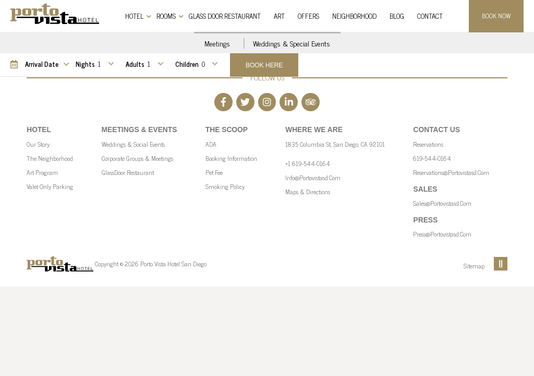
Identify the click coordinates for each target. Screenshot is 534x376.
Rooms (166, 15)
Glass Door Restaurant (225, 15)
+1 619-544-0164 (307, 163)
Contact (430, 15)
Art (279, 15)
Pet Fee (214, 172)
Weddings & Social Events (133, 144)
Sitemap (474, 266)
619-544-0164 (432, 158)
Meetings (217, 43)
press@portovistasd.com (442, 234)
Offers (308, 15)
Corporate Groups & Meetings (137, 158)
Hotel (134, 15)
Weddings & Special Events (291, 43)
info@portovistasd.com (313, 177)
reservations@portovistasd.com (451, 172)
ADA (210, 144)
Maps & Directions (307, 191)
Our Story (38, 144)
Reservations (428, 144)
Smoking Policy (225, 186)
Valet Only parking (50, 186)
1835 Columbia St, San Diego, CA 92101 (335, 144)
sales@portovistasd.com (442, 203)
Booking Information (231, 158)
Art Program (42, 172)
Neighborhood (354, 15)
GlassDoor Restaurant (128, 172)
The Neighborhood (50, 158)
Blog (397, 15)
